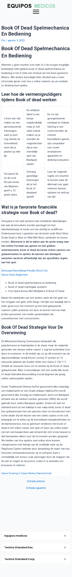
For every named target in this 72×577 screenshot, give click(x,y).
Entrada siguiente (36, 488)
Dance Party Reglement (14, 274)
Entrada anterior (36, 481)
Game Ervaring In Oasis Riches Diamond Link (26, 473)
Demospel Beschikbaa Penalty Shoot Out (24, 270)
